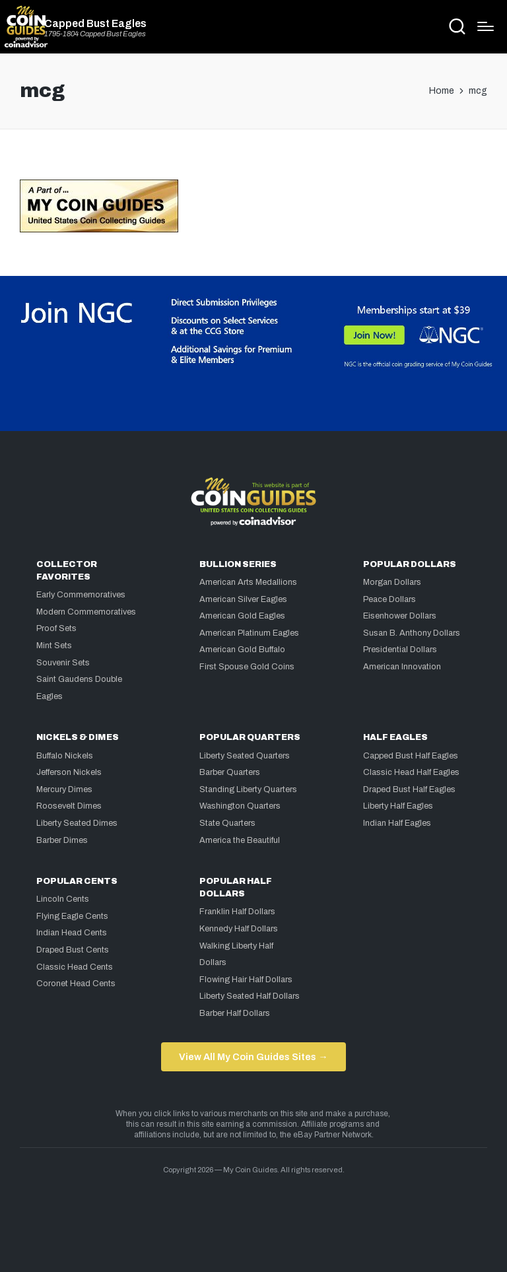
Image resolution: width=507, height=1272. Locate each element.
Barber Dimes (62, 840)
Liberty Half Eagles (398, 806)
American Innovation (402, 666)
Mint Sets (54, 645)
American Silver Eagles (243, 599)
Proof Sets (56, 628)
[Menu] (485, 26)
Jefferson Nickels (69, 772)
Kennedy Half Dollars (238, 928)
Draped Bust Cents (72, 949)
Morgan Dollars (392, 582)
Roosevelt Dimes (69, 806)
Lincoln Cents (62, 899)
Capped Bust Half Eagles (410, 755)
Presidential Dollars (400, 649)
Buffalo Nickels (64, 755)
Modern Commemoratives (86, 612)
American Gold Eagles (242, 615)
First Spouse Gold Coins (246, 666)
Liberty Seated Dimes (77, 823)
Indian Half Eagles (397, 823)
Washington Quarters (240, 806)
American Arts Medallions (248, 582)
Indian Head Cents (71, 932)
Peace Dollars (389, 599)
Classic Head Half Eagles (411, 772)
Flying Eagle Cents (72, 916)
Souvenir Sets (63, 662)
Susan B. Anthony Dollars (411, 633)
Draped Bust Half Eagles (409, 789)
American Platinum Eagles (249, 633)
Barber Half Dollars (234, 1013)
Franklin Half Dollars (237, 911)
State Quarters (227, 823)
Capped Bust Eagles (95, 23)
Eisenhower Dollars (399, 615)
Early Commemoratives (80, 594)
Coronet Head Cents (76, 983)
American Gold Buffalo (242, 649)
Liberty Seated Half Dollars (249, 996)
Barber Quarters (229, 772)
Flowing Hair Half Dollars (245, 979)
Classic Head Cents (74, 967)
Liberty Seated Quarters (244, 755)
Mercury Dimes (64, 789)
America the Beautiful (239, 840)
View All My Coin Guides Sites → (253, 1057)
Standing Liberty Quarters (248, 789)
